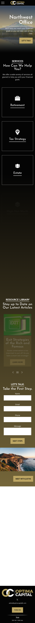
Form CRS (17, 610)
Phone (17, 415)
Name (17, 393)
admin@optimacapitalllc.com (17, 603)
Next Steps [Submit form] (17, 441)
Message (17, 426)
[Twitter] (17, 599)
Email (17, 404)
